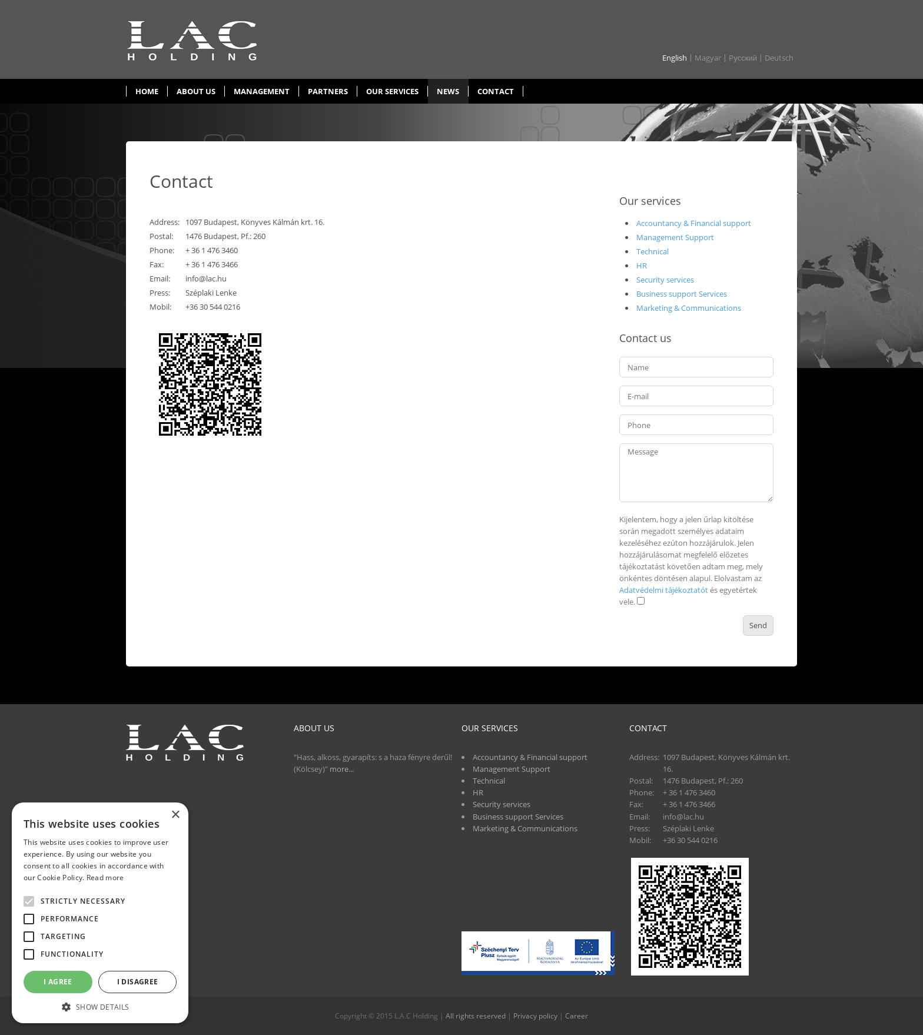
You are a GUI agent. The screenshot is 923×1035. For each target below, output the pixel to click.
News (448, 91)
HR (641, 265)
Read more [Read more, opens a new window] (105, 878)
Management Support (675, 237)
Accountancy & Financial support (693, 223)
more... (342, 769)
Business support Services (681, 293)
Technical (652, 251)
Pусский (743, 58)
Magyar (708, 58)
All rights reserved (476, 1016)
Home (146, 91)
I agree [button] (58, 982)
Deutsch (779, 58)
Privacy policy (535, 1016)
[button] (100, 1006)
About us (196, 91)
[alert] (100, 912)
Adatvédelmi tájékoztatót (663, 590)
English (674, 58)
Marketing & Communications (688, 308)
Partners (328, 91)
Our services (392, 91)
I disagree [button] (137, 982)
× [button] (175, 815)
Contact (495, 91)
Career (576, 1016)
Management (262, 91)
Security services (665, 279)
